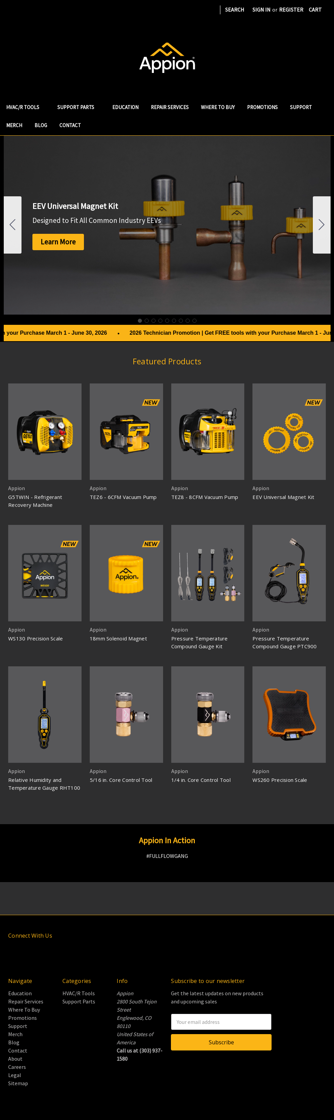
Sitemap (18, 1083)
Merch (14, 125)
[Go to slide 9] (12, 225)
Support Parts (78, 107)
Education (125, 107)
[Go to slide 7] (181, 321)
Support (301, 107)
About (15, 1058)
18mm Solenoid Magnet (118, 638)
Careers (17, 1066)
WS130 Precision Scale (35, 638)
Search (234, 9)
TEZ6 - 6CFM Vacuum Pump (123, 497)
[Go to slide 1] (140, 321)
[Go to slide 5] (167, 321)
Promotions (262, 107)
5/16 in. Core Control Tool (121, 779)
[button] (58, 242)
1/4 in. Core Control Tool (201, 779)
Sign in (261, 9)
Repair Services (170, 107)
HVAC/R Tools (25, 107)
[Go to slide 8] (188, 321)
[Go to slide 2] (322, 225)
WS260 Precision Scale (279, 779)
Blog (40, 125)
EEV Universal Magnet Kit (283, 497)
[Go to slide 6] (174, 321)
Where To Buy (218, 107)
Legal (14, 1075)
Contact (70, 125)
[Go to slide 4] (160, 321)
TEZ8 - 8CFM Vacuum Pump (204, 497)
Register (291, 9)
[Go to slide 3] (153, 321)
